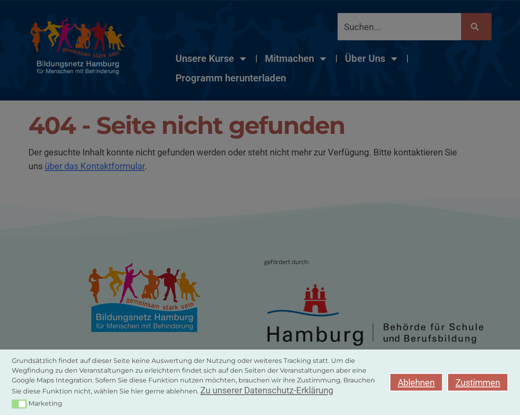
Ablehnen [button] (416, 382)
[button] (19, 404)
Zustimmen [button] (477, 382)
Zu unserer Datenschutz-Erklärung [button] (266, 390)
